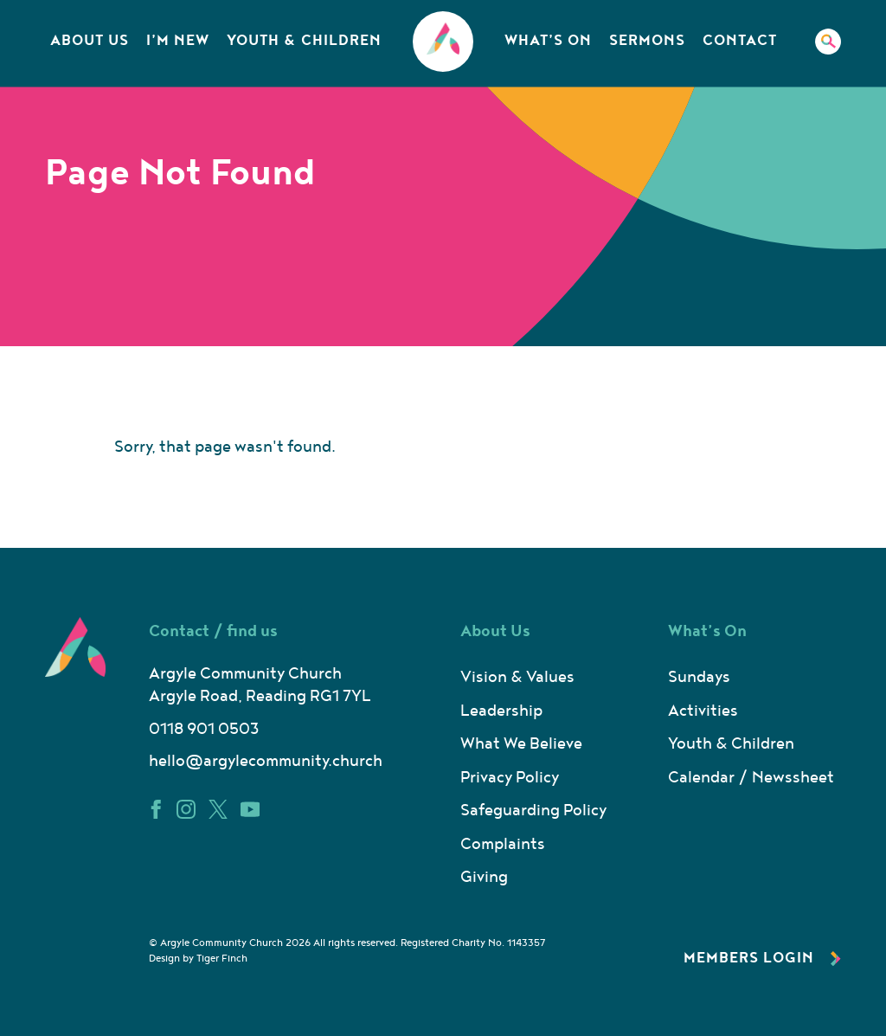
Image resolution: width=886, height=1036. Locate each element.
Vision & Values (517, 677)
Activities (703, 711)
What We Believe (521, 744)
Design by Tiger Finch (198, 958)
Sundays (699, 677)
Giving (484, 877)
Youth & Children (304, 40)
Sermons (647, 40)
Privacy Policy (509, 778)
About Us (89, 40)
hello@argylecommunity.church (265, 761)
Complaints (502, 844)
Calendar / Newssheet (751, 778)
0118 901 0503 (204, 729)
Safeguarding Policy (533, 810)
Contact (740, 40)
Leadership (501, 711)
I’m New (177, 40)
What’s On (548, 40)
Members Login (762, 958)
